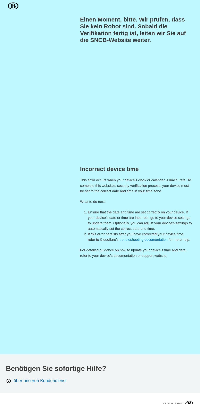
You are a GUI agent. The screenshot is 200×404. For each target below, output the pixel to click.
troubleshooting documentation (144, 240)
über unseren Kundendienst (36, 380)
